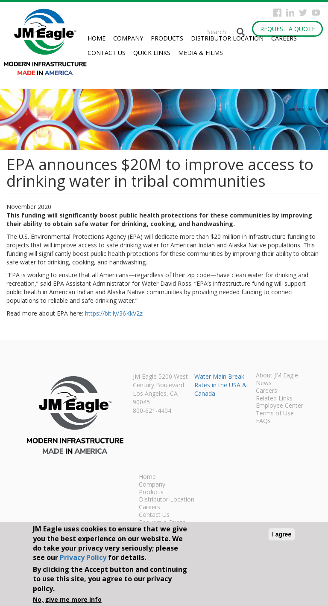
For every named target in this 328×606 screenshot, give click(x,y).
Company (128, 38)
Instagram (290, 13)
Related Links (274, 398)
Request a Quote (287, 29)
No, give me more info (67, 599)
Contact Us (107, 53)
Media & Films (200, 53)
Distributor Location (227, 38)
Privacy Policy (83, 557)
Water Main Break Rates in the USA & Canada (220, 384)
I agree (281, 534)
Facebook (277, 13)
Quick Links (151, 53)
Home (96, 38)
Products (167, 38)
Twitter (303, 13)
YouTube (316, 13)
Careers (284, 38)
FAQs (263, 421)
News (264, 383)
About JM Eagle (277, 375)
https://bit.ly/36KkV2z (114, 313)
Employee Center (279, 406)
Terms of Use (275, 413)
